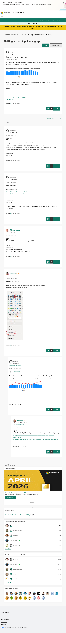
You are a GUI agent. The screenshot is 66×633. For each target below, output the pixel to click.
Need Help (13, 97)
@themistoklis (17, 371)
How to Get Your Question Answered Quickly (17, 515)
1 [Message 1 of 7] (10, 103)
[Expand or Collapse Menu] (2, 16)
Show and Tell (21, 97)
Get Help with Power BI (35, 34)
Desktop (49, 34)
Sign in (47, 20)
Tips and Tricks (10, 99)
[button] (45, 45)
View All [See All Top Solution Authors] (8, 549)
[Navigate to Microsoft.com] (5, 13)
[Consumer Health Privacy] (21, 627)
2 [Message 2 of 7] (10, 345)
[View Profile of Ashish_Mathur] (16, 230)
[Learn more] (10, 497)
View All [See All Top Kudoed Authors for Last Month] (8, 582)
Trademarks (3, 624)
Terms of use (4, 622)
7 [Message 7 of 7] (10, 160)
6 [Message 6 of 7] (10, 213)
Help (53, 20)
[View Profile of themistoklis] (13, 273)
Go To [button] (58, 20)
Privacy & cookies (5, 619)
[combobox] (44, 23)
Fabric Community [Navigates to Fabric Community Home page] (18, 13)
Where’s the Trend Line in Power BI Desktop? (17, 194)
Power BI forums (10, 34)
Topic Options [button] (55, 45)
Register (42, 20)
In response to (15, 365)
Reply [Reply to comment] (56, 166)
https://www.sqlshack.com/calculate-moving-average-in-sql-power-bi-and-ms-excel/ (35, 439)
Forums (21, 34)
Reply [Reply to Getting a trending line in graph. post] (56, 108)
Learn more (5, 8)
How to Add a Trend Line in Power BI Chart (17, 192)
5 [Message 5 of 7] (10, 256)
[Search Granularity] (18, 23)
